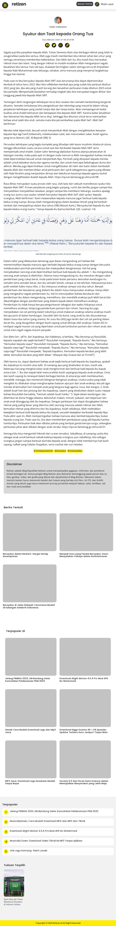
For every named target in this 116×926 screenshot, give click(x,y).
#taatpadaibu (75, 451)
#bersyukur (60, 451)
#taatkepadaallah (43, 451)
